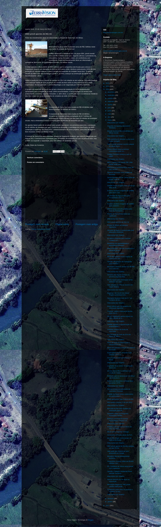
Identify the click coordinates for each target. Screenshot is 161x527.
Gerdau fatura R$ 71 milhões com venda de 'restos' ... (119, 372)
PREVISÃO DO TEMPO (115, 123)
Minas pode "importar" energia (118, 432)
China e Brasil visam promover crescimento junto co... (118, 150)
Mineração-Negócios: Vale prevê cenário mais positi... (118, 485)
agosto (110, 104)
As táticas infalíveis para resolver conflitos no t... (119, 239)
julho (109, 108)
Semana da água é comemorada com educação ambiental (120, 231)
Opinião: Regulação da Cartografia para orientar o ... (119, 262)
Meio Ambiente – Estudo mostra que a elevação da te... (120, 249)
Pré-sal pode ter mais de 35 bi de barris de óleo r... (119, 335)
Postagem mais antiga (87, 224)
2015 (108, 83)
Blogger (90, 520)
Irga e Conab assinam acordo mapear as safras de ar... (120, 145)
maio (110, 114)
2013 (108, 89)
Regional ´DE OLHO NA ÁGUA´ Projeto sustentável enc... (118, 294)
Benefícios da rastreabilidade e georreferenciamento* (118, 244)
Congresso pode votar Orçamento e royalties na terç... (120, 490)
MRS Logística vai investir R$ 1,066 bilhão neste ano (120, 163)
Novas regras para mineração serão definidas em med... (120, 281)
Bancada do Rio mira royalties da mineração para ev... (119, 409)
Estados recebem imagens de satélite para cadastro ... (120, 205)
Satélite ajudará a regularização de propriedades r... (119, 325)
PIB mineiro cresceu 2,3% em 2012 (119, 402)
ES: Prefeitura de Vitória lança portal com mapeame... (120, 467)
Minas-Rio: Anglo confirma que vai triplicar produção (119, 439)
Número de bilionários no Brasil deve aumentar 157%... (120, 382)
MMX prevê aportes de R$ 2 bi (118, 222)
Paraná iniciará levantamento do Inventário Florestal (118, 390)
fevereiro (111, 498)
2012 (108, 505)
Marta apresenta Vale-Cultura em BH (120, 399)
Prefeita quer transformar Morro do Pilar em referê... (119, 428)
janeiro (110, 502)
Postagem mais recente (37, 224)
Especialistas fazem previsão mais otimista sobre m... (119, 354)
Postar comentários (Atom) (40, 229)
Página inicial (62, 224)
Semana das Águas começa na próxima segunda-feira (118, 276)
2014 (108, 86)
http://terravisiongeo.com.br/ (113, 32)
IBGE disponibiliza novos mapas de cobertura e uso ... (119, 257)
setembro (111, 101)
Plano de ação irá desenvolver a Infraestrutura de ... (118, 344)
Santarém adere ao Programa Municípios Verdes (117, 414)
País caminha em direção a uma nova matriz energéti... (120, 140)
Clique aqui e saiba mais (112, 75)
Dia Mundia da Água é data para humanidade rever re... (118, 197)
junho (110, 111)
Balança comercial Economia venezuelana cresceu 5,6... (117, 420)
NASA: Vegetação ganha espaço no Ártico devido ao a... (120, 317)
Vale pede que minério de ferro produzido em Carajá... (118, 452)
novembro (111, 95)
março (110, 120)
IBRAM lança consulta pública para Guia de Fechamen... (119, 210)
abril (109, 117)
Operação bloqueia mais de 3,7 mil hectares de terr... (119, 299)
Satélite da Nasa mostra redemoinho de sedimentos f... (120, 395)
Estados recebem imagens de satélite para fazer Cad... (120, 192)
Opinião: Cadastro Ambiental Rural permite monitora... (119, 472)
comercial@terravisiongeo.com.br (115, 51)
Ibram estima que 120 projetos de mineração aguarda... (119, 307)
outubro (110, 98)
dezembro (111, 92)
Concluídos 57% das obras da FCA (119, 435)
